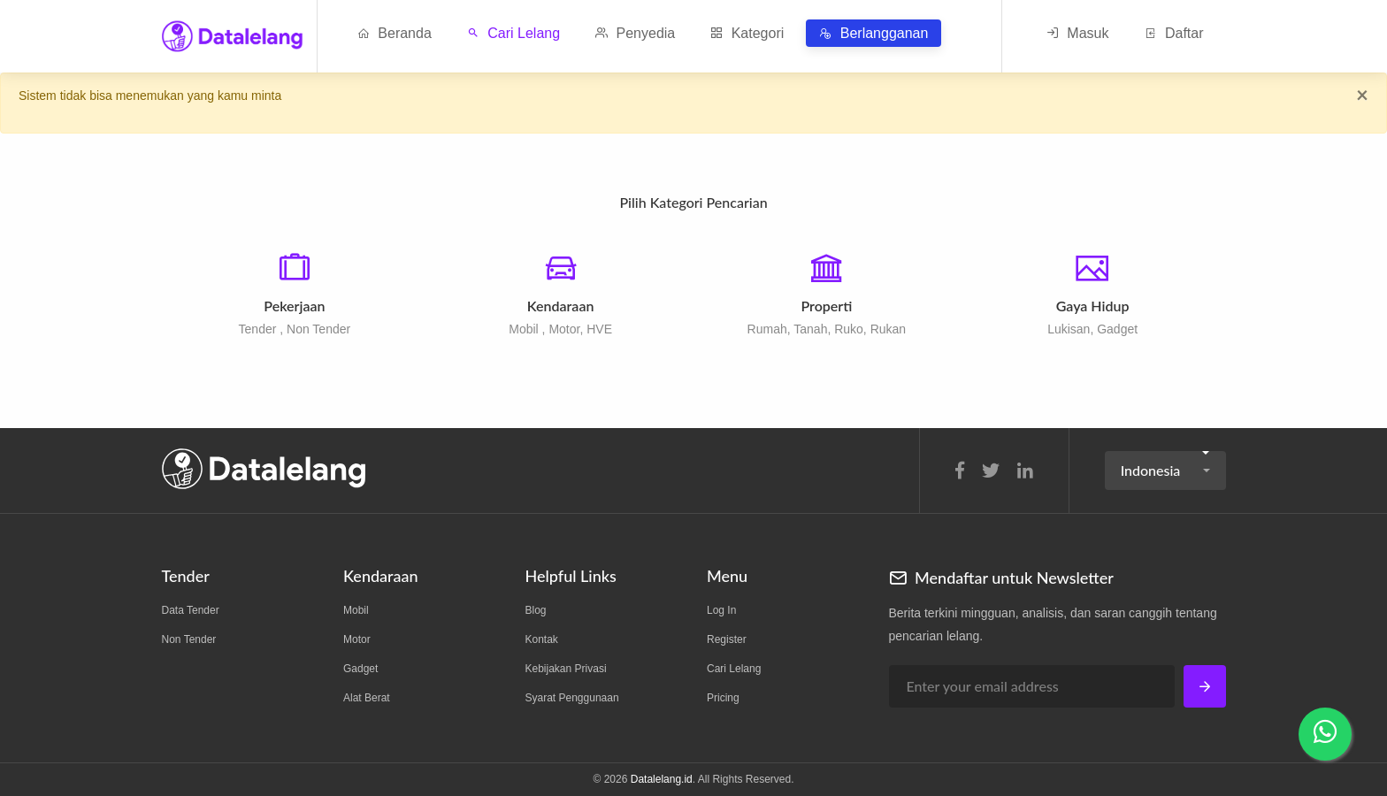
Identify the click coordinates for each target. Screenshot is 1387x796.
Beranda (394, 33)
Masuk (1077, 33)
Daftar (1173, 33)
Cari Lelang (513, 33)
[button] (1165, 470)
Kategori (747, 33)
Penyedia (635, 33)
